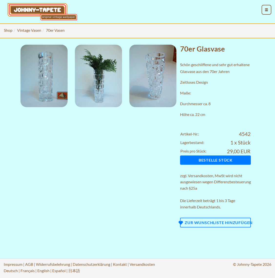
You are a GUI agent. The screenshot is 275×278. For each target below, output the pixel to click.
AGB (29, 264)
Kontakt (120, 264)
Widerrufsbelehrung (53, 264)
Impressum (13, 264)
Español (59, 270)
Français (27, 270)
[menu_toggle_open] (266, 10)
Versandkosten (200, 175)
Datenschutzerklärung (91, 264)
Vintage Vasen (29, 30)
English (43, 270)
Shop (8, 30)
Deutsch (11, 270)
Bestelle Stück (216, 160)
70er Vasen (55, 30)
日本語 (74, 270)
